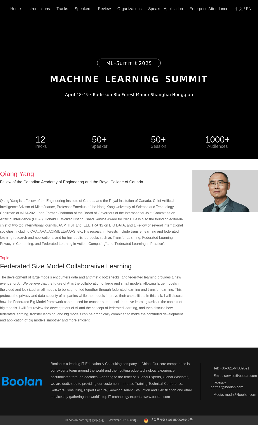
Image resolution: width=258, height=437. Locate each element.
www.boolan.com (156, 397)
